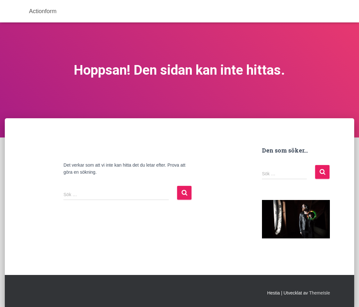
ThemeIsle (319, 292)
